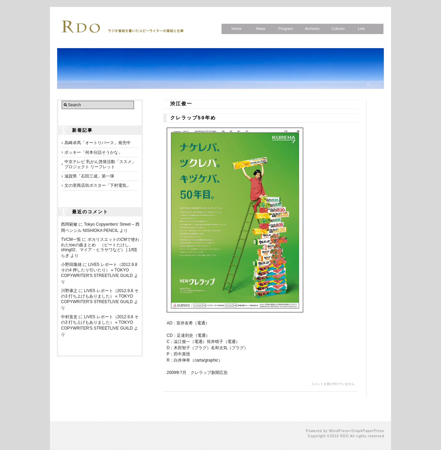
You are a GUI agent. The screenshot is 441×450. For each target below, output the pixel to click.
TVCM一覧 (71, 239)
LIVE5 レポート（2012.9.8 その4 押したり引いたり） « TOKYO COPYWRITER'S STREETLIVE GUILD (99, 270)
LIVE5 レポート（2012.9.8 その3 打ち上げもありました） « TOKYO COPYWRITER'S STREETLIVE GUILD (100, 296)
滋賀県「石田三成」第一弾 (89, 176)
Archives (312, 28)
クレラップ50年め (193, 118)
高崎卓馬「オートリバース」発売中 (97, 142)
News (260, 28)
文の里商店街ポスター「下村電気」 (97, 185)
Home (236, 28)
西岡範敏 (69, 224)
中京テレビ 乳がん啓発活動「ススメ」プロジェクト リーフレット (100, 164)
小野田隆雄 (71, 264)
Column (338, 28)
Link (361, 28)
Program (285, 28)
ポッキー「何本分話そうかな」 (93, 152)
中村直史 (69, 316)
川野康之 (69, 290)
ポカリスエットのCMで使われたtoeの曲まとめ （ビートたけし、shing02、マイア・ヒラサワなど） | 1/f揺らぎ (100, 247)
